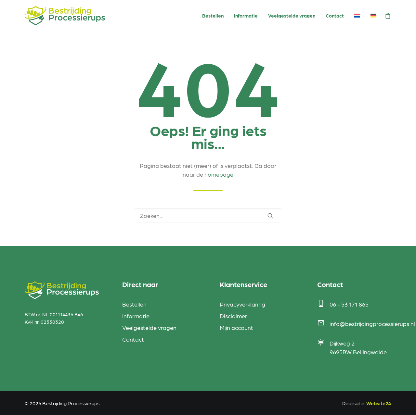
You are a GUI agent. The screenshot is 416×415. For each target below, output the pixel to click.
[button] (270, 215)
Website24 (378, 403)
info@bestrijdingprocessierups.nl (372, 323)
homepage (218, 174)
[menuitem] (213, 15)
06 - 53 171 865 (349, 304)
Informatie (246, 16)
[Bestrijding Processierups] (65, 15)
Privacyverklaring (242, 304)
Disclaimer (233, 315)
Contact (335, 16)
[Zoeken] (208, 215)
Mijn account (236, 327)
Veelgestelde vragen (291, 16)
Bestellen (213, 16)
